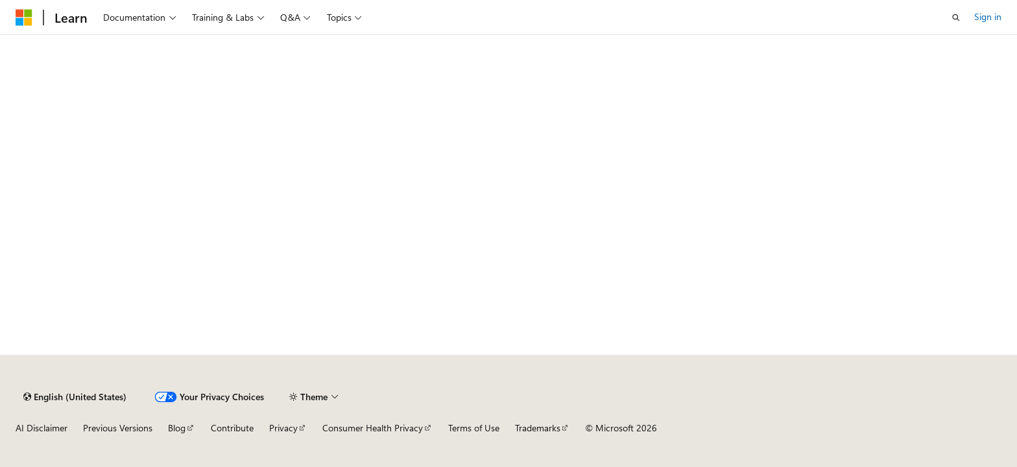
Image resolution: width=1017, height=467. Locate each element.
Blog (176, 428)
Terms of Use (473, 428)
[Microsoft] (24, 17)
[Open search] (956, 17)
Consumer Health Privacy (372, 428)
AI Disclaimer (41, 428)
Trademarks (537, 428)
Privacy (283, 428)
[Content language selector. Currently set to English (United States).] (75, 397)
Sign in (987, 16)
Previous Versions (117, 428)
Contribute (232, 428)
